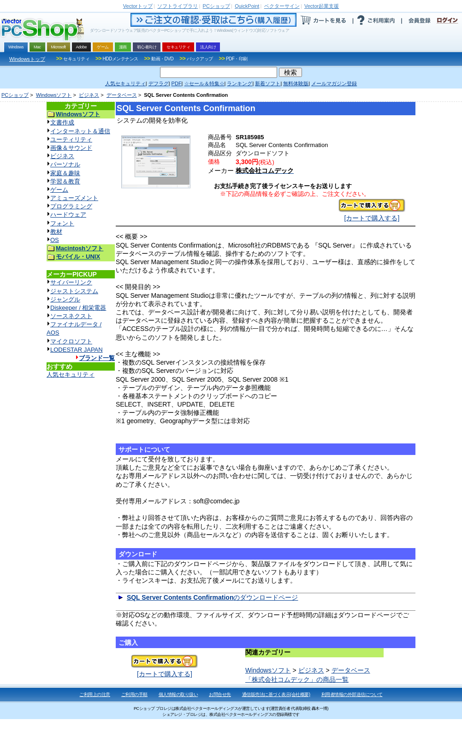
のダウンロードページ (212, 597)
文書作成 (62, 122)
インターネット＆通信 (80, 131)
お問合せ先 (220, 694)
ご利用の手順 (134, 694)
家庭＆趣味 (65, 173)
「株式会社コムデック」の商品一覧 (297, 679)
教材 (56, 231)
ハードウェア (68, 214)
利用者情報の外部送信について (352, 694)
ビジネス (89, 95)
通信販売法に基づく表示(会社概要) (276, 694)
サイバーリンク (71, 282)
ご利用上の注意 (94, 694)
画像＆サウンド (71, 147)
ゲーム (59, 189)
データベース (122, 95)
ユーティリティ (71, 139)
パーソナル (65, 164)
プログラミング (71, 206)
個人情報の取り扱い (178, 694)
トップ (138, 6)
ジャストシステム (74, 291)
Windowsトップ (27, 59)
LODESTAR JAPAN (76, 349)
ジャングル (65, 299)
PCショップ (15, 95)
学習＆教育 (65, 181)
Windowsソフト (54, 95)
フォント (62, 223)
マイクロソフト (71, 341)
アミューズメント (74, 198)
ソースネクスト (71, 316)
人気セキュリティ (71, 374)
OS (54, 239)
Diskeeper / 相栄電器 (78, 307)
